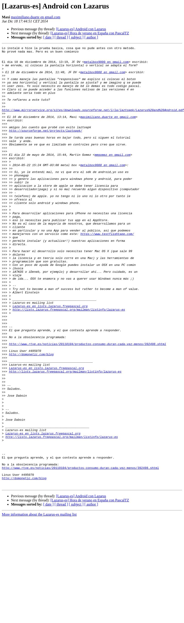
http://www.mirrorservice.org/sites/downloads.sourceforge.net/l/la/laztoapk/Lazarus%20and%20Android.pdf (93, 123)
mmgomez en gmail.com (112, 177)
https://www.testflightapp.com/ (107, 272)
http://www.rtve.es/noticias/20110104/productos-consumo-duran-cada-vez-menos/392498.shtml (87, 404)
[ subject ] (76, 37)
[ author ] (91, 37)
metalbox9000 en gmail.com (106, 65)
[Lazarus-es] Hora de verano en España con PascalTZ (89, 33)
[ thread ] (61, 37)
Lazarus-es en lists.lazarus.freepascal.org (50, 358)
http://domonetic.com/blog (31, 416)
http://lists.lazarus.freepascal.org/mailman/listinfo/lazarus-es (69, 362)
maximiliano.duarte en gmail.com (35, 17)
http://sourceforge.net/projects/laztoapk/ (45, 148)
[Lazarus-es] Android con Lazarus (81, 29)
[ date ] (48, 37)
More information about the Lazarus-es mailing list (39, 602)
